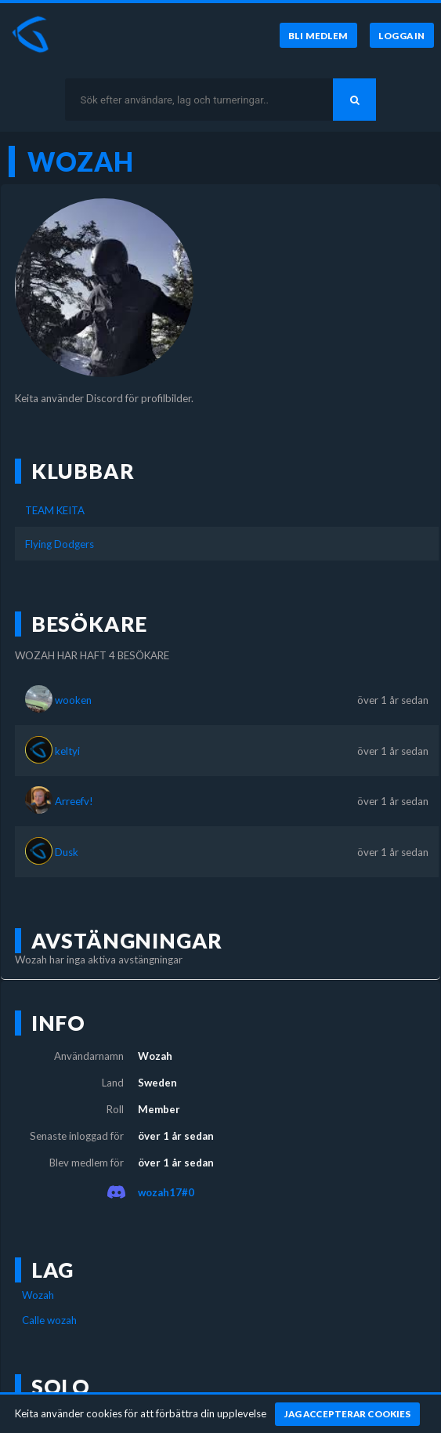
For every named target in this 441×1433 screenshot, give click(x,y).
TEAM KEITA (55, 510)
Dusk (66, 852)
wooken (73, 700)
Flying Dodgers (59, 544)
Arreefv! (74, 801)
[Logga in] (402, 35)
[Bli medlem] (318, 35)
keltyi (67, 751)
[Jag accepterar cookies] (347, 1414)
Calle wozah (49, 1320)
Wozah (38, 1295)
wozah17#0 (166, 1192)
